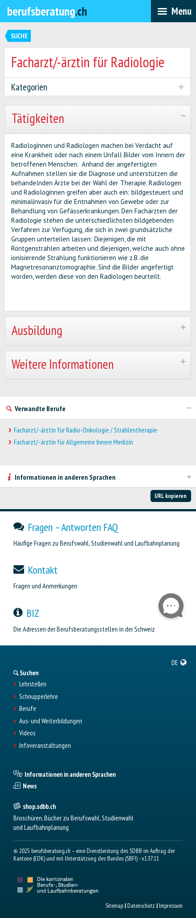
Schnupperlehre (38, 697)
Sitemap (114, 906)
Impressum (171, 906)
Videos (27, 733)
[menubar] (173, 11)
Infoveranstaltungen (45, 746)
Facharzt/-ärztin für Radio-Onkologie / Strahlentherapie (85, 430)
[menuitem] (179, 662)
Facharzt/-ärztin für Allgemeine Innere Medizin (73, 442)
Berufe (27, 709)
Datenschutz (141, 906)
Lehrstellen (32, 684)
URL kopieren (170, 496)
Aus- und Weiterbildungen (50, 721)
